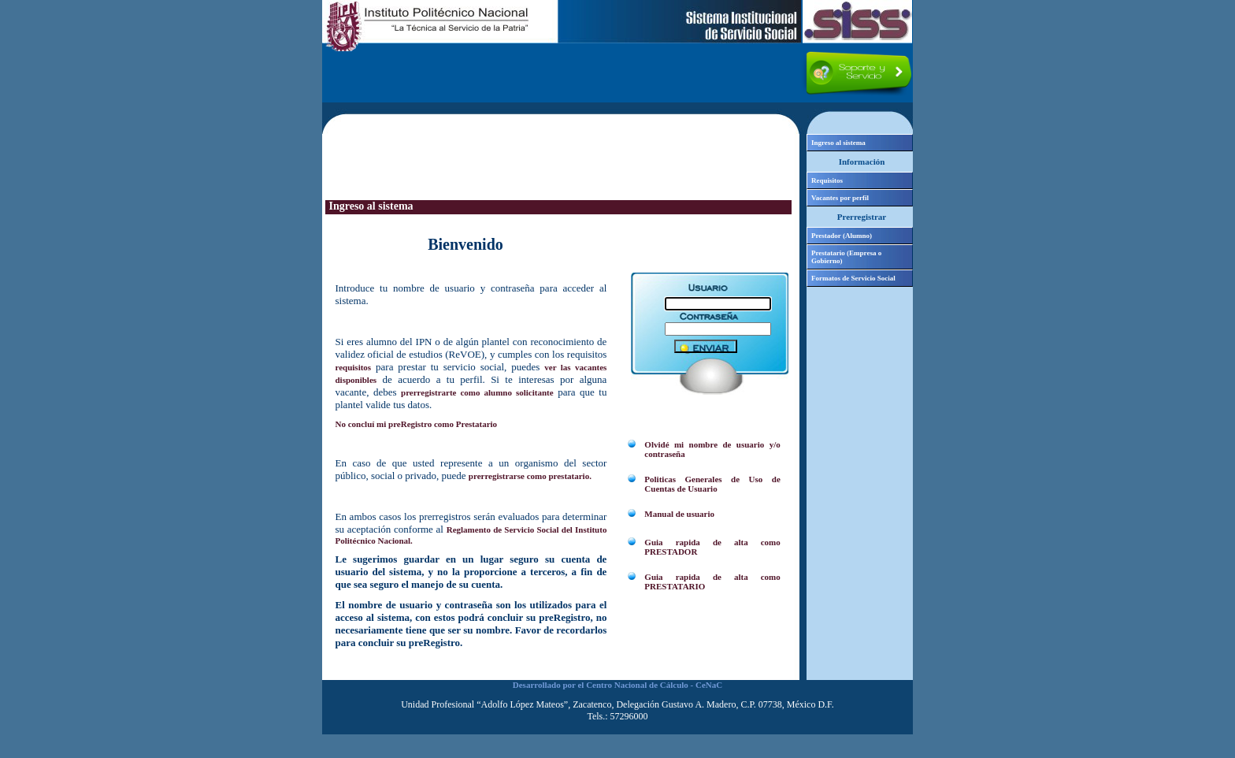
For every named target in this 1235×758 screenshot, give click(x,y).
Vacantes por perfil (840, 198)
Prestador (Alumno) (841, 236)
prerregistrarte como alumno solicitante (477, 392)
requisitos (354, 367)
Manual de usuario (679, 513)
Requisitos (827, 180)
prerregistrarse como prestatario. (530, 476)
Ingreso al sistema (838, 143)
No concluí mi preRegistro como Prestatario (417, 424)
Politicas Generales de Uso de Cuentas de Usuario (712, 483)
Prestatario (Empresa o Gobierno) (846, 257)
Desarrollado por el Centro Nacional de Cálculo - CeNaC (617, 684)
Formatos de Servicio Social (853, 278)
